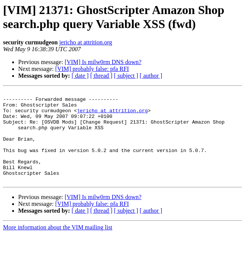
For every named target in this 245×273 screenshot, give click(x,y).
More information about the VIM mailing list (57, 245)
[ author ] (151, 75)
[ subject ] (126, 75)
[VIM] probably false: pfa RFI (92, 69)
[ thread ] (101, 75)
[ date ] (80, 75)
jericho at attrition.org (85, 42)
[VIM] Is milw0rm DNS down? (103, 62)
